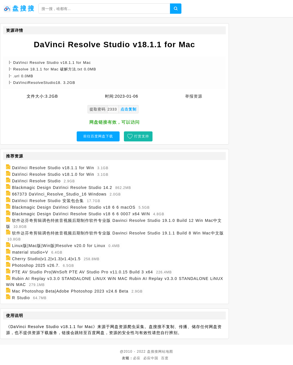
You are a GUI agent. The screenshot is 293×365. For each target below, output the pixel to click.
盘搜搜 (152, 352)
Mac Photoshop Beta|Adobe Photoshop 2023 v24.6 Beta (70, 291)
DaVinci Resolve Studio (36, 181)
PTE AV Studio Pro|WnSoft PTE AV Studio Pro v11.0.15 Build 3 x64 (82, 272)
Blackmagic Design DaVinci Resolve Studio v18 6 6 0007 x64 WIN (81, 214)
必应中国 (150, 358)
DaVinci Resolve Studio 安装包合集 (48, 200)
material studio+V (30, 252)
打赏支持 (141, 136)
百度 (165, 358)
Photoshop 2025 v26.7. (36, 265)
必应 (136, 358)
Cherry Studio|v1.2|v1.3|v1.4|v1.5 (46, 259)
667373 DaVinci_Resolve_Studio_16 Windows (59, 194)
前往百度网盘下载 (98, 136)
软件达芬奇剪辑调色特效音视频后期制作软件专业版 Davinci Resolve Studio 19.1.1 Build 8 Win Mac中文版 (118, 233)
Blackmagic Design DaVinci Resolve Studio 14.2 (62, 187)
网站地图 (165, 352)
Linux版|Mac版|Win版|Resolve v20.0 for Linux (58, 245)
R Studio (21, 297)
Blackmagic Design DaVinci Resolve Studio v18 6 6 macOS (73, 207)
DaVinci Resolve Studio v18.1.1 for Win (53, 167)
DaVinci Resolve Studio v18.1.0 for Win (53, 174)
